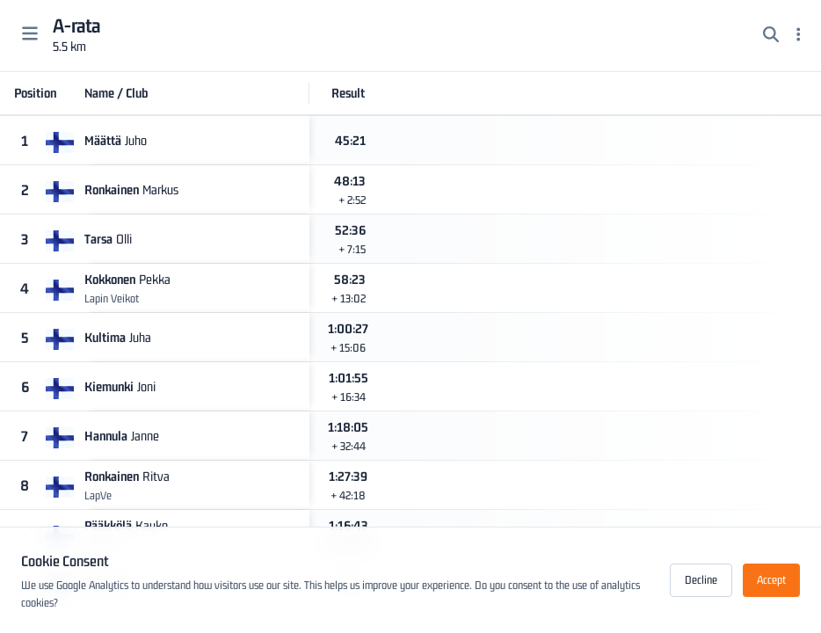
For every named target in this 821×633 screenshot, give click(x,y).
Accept (771, 579)
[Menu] (798, 36)
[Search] (771, 36)
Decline (701, 579)
